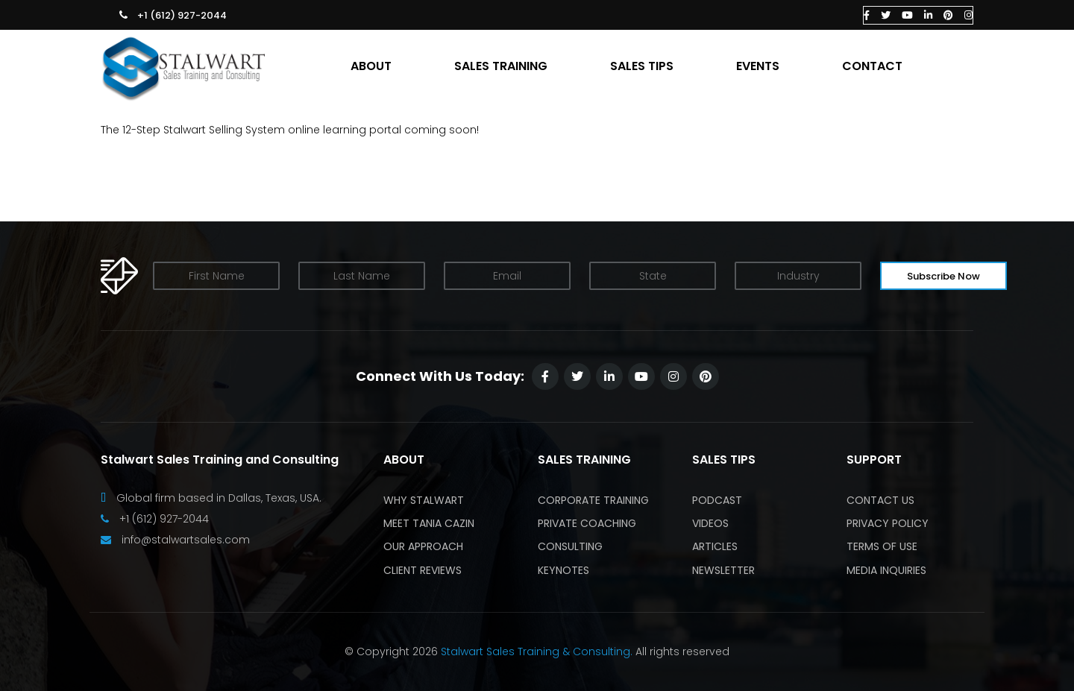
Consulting (570, 546)
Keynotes (563, 570)
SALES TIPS (641, 66)
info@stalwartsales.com (186, 539)
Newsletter (723, 570)
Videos (710, 523)
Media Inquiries (886, 570)
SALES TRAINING (500, 66)
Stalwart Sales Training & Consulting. (536, 651)
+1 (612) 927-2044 (182, 15)
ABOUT (371, 66)
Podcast (717, 500)
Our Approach (423, 546)
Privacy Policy (888, 523)
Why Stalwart (423, 500)
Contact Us (880, 500)
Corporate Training (593, 500)
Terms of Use (882, 546)
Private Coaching (587, 523)
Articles (715, 546)
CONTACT (872, 66)
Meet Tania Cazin (428, 523)
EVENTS (757, 66)
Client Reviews (422, 570)
